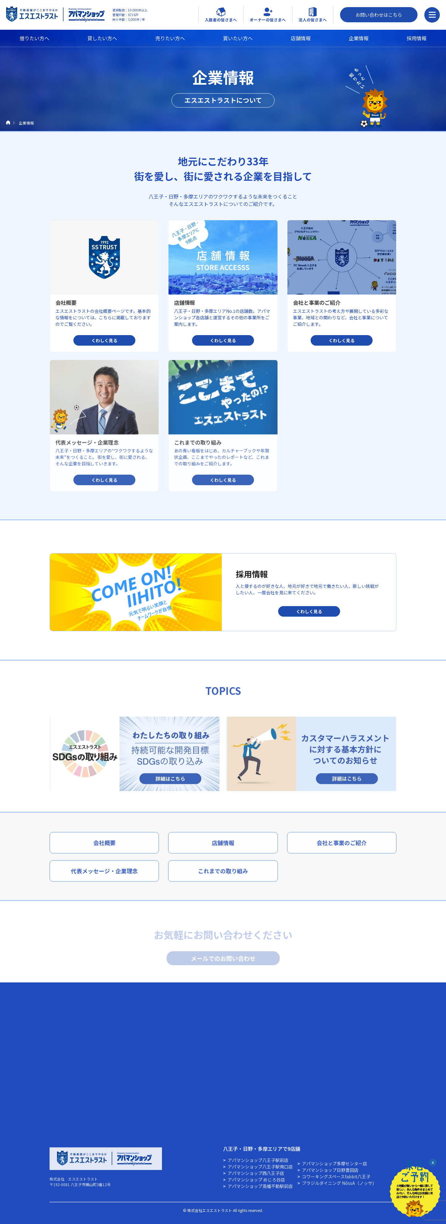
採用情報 (416, 38)
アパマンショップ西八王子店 (256, 1178)
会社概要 (104, 847)
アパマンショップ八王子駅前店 (258, 1165)
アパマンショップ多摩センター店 (334, 1168)
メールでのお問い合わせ (223, 960)
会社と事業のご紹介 (342, 847)
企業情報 (359, 38)
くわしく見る (309, 611)
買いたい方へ (238, 38)
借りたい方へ (34, 38)
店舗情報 (301, 38)
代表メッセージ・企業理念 (104, 876)
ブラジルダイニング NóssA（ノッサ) (338, 1188)
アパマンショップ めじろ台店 (256, 1184)
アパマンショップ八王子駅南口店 (260, 1171)
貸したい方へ (102, 38)
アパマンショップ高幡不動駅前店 (260, 1191)
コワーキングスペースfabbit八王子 (336, 1181)
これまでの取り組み (223, 876)
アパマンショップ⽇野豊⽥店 (330, 1175)
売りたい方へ (170, 38)
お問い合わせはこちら (379, 14)
